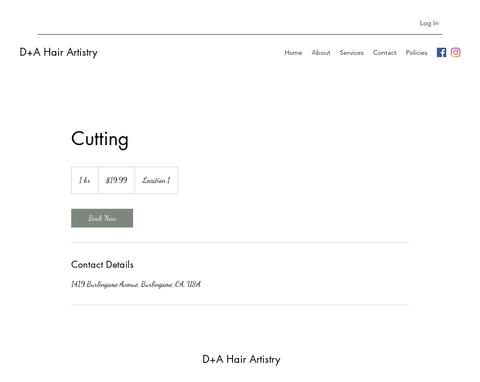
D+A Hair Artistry (59, 52)
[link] (102, 218)
